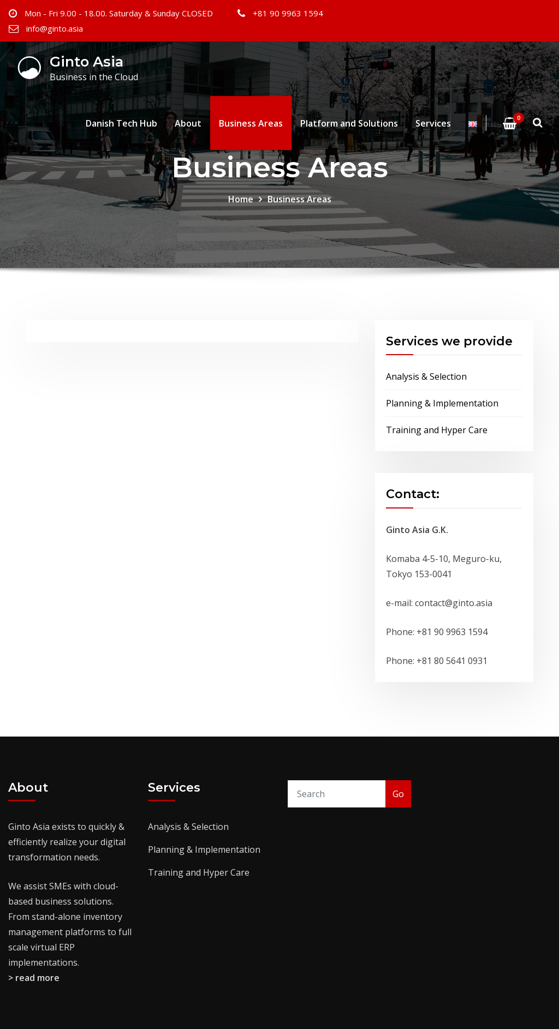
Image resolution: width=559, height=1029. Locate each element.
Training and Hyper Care (436, 430)
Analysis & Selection (426, 376)
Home (240, 199)
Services (433, 123)
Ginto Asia (86, 61)
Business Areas (251, 123)
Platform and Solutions (349, 123)
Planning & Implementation (442, 403)
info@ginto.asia (54, 28)
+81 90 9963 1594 (288, 13)
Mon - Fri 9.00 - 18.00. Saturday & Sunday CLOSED (119, 13)
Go (398, 794)
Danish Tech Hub (121, 123)
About (188, 123)
